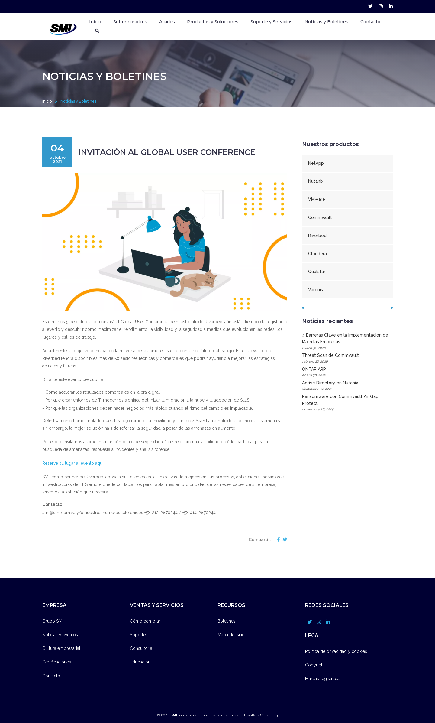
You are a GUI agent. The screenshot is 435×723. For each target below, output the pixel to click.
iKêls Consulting (264, 715)
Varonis (315, 289)
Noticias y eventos (60, 634)
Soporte (138, 634)
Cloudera (317, 253)
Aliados (167, 21)
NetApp (316, 163)
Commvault (320, 217)
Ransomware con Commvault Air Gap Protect (347, 403)
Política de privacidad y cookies (336, 651)
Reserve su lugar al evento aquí (73, 463)
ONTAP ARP (347, 372)
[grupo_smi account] (370, 6)
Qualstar (316, 271)
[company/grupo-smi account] (391, 6)
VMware (316, 199)
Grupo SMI (52, 621)
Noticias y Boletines (326, 21)
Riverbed (317, 235)
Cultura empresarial (61, 648)
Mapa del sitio (231, 634)
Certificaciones (56, 661)
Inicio (95, 21)
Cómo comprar (145, 621)
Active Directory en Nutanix (347, 386)
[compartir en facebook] (277, 562)
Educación (140, 661)
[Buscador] (97, 30)
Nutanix (315, 181)
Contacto (370, 21)
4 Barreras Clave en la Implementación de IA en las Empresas (347, 342)
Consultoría (141, 648)
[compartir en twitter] (283, 562)
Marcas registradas (323, 678)
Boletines (227, 621)
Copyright (315, 665)
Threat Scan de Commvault (347, 358)
